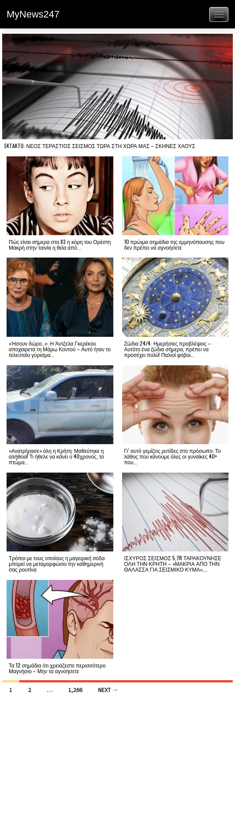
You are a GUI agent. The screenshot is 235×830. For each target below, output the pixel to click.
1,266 (75, 690)
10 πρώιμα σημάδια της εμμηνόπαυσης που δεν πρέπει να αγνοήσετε (174, 244)
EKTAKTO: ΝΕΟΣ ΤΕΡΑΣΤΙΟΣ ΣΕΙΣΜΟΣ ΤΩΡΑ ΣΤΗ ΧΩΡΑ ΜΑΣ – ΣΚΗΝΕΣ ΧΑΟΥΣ (99, 145)
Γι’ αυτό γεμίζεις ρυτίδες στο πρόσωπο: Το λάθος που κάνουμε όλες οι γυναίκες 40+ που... (172, 456)
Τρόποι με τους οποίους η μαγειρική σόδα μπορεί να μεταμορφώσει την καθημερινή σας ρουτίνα (57, 563)
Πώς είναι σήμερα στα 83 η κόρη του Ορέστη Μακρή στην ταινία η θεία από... (60, 244)
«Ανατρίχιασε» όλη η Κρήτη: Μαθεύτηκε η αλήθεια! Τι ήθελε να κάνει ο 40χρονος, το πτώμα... (56, 456)
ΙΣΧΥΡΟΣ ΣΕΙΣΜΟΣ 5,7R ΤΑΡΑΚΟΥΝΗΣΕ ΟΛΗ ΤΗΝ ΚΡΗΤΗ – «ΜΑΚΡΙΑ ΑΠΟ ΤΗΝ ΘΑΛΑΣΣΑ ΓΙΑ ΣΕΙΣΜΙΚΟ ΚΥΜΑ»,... (172, 563)
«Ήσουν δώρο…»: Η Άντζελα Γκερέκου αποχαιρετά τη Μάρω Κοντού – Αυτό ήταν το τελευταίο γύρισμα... (60, 348)
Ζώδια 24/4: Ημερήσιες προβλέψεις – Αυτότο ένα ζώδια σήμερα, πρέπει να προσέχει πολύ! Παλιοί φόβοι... (167, 348)
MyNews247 (33, 14)
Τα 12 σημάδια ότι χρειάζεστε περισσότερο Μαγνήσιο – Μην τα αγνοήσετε (57, 668)
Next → (108, 690)
